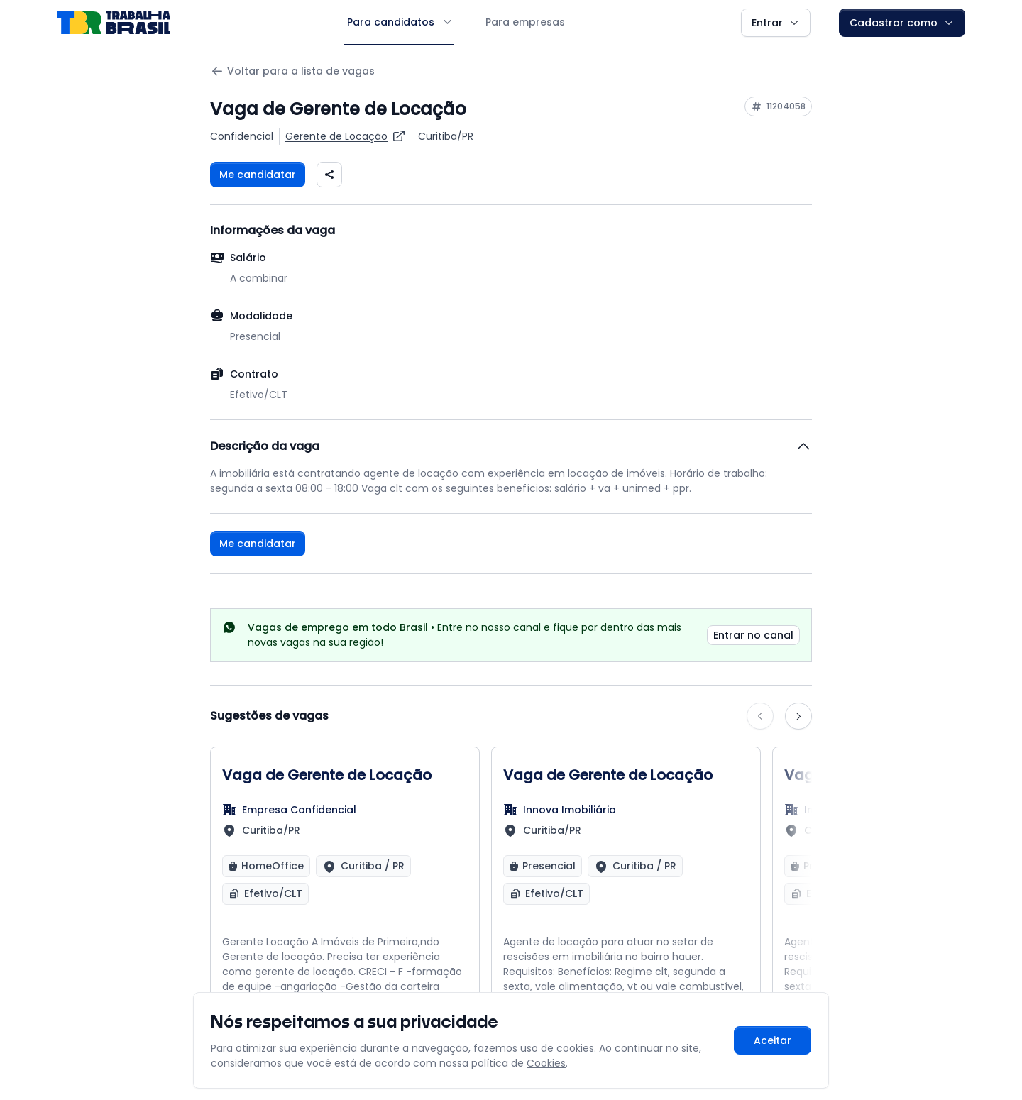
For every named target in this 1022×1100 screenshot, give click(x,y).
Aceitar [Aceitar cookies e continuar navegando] (772, 1040)
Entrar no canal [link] (753, 635)
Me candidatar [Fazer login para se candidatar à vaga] (257, 174)
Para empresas (525, 22)
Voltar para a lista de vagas (292, 71)
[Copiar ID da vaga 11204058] (778, 106)
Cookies (546, 1063)
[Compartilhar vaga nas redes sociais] (329, 174)
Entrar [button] (776, 23)
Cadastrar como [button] (902, 23)
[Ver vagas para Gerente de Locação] (345, 136)
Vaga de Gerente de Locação (327, 775)
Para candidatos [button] (399, 22)
